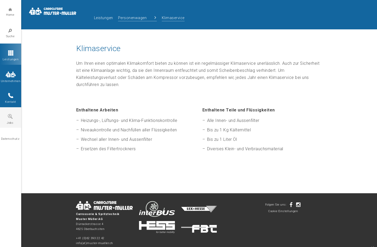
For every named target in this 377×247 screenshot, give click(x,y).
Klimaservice (173, 18)
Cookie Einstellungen (283, 211)
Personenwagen (132, 18)
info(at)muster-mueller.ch (94, 243)
